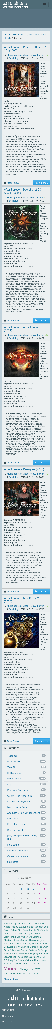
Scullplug (13, 58)
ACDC (21, 923)
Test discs (12, 755)
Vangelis (34, 963)
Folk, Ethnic (13, 844)
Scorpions (34, 956)
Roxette (16, 956)
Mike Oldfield (31, 946)
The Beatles (20, 960)
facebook (8, 1016)
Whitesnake (10, 973)
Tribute (30, 960)
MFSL (21, 946)
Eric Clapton (34, 936)
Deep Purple (29, 930)
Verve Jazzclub (27, 969)
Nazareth (43, 946)
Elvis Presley (21, 936)
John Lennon (23, 943)
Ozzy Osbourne (12, 950)
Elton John (9, 936)
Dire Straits (42, 930)
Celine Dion (16, 930)
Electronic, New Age (17, 850)
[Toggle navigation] (45, 4)
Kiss (45, 943)
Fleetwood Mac (12, 940)
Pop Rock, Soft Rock (17, 790)
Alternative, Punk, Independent (23, 812)
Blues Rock (13, 818)
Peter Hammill (17, 953)
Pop (9, 784)
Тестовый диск (30, 973)
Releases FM (13, 761)
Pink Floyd (30, 953)
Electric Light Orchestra (31, 933)
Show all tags (11, 979)
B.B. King (23, 926)
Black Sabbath (36, 926)
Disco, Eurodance (16, 824)
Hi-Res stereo (14, 772)
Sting (10, 960)
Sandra (24, 956)
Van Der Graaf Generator (17, 963)
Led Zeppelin (10, 946)
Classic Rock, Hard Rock (19, 795)
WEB (37, 969)
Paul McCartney (29, 950)
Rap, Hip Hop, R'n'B (17, 829)
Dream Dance (11, 933)
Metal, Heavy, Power (33, 54)
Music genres (14, 54)
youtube (7, 1021)
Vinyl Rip (11, 767)
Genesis (24, 940)
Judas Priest (36, 943)
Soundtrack (13, 861)
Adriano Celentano (34, 923)
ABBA (7, 923)
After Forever (13, 182)
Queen (39, 953)
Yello (19, 973)
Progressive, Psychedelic (20, 801)
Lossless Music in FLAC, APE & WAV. (22, 34)
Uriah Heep (40, 960)
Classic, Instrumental (18, 856)
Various (12, 968)
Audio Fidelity (11, 926)
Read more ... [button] (41, 182)
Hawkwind (34, 940)
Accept (13, 923)
